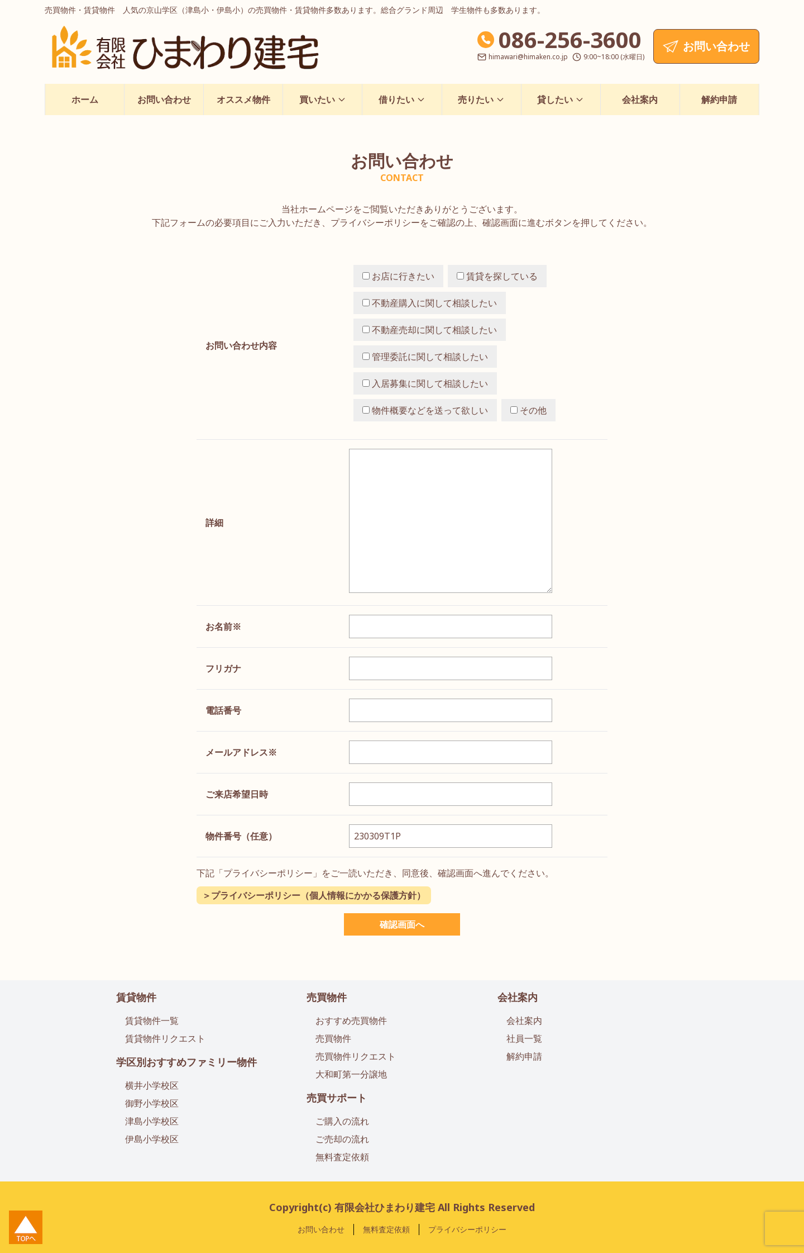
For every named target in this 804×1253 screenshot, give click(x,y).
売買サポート (337, 1097)
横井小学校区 (152, 1085)
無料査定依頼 (342, 1157)
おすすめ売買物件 (351, 1020)
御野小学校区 (152, 1103)
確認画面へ (402, 924)
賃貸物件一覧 (152, 1020)
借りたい (402, 99)
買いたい (322, 99)
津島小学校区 (152, 1121)
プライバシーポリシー (467, 1229)
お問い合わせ (164, 99)
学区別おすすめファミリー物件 (186, 1062)
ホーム (84, 99)
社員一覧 (524, 1038)
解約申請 (719, 99)
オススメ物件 (243, 99)
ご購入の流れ (342, 1121)
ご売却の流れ (342, 1139)
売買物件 (327, 997)
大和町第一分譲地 (351, 1074)
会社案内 (640, 99)
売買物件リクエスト (355, 1056)
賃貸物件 (136, 997)
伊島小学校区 (152, 1139)
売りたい (481, 99)
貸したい (560, 99)
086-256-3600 (570, 39)
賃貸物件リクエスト (165, 1038)
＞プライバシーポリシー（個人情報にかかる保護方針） (313, 895)
